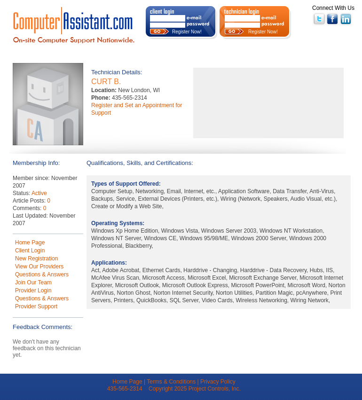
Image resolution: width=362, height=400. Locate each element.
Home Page (30, 242)
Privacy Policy (218, 381)
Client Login (30, 250)
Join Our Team (33, 282)
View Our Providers (39, 266)
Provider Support (36, 306)
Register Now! (187, 31)
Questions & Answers (42, 274)
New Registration (36, 258)
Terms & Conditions (171, 381)
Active (39, 193)
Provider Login (33, 290)
